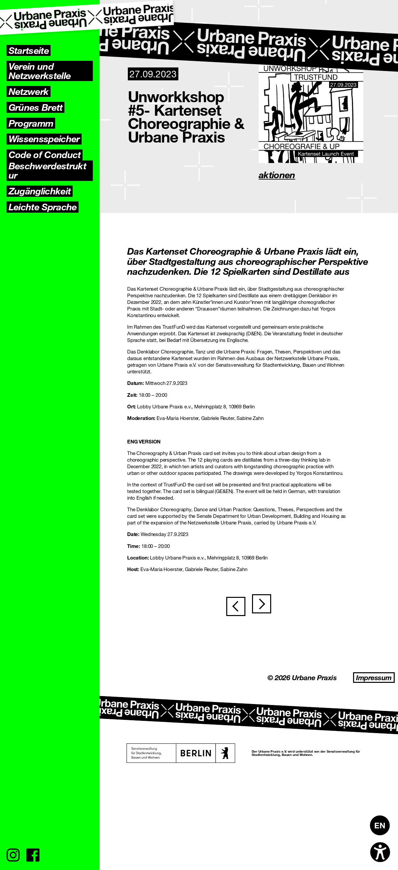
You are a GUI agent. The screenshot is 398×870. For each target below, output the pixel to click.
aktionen (277, 174)
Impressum (374, 677)
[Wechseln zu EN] (380, 825)
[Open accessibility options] (380, 852)
